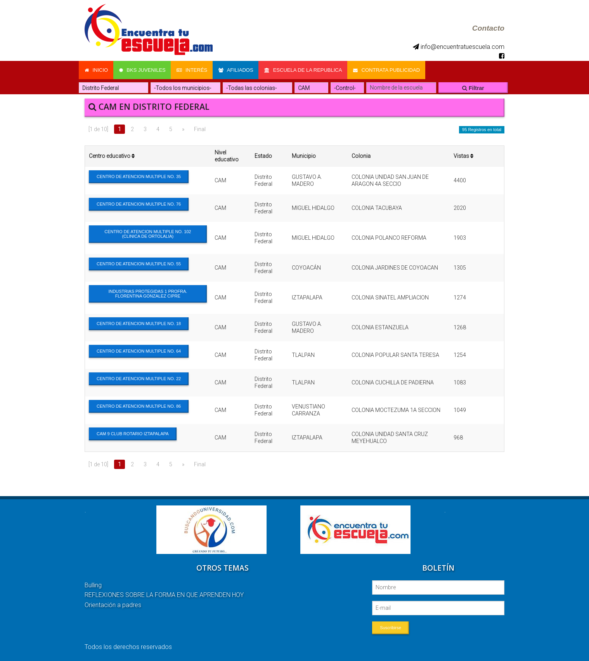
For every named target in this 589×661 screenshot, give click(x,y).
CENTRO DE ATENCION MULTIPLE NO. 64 (139, 350)
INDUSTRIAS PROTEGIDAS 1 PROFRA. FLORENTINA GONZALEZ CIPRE (147, 293)
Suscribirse (390, 627)
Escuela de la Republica (305, 70)
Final (200, 128)
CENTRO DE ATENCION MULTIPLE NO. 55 (139, 263)
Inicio (96, 70)
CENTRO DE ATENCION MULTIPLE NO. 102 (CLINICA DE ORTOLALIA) (147, 233)
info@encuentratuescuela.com (458, 46)
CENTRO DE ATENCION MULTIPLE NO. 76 (139, 203)
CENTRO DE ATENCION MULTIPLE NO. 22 (139, 377)
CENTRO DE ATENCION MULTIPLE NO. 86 (139, 405)
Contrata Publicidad (389, 70)
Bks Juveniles (143, 70)
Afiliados (237, 70)
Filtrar (473, 87)
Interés (193, 70)
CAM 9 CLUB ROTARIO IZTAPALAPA (133, 433)
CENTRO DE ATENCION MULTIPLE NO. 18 (139, 322)
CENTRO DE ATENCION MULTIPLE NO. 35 (139, 175)
